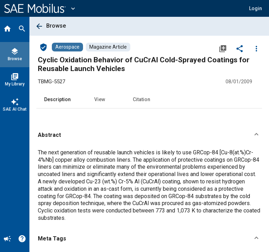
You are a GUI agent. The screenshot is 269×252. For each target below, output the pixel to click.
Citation (141, 99)
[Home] (7, 29)
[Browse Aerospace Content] (67, 47)
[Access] (43, 47)
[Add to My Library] (223, 48)
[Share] (240, 48)
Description (57, 99)
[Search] (22, 29)
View (99, 99)
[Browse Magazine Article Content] (108, 47)
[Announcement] (7, 239)
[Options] (256, 48)
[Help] (22, 239)
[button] (255, 8)
